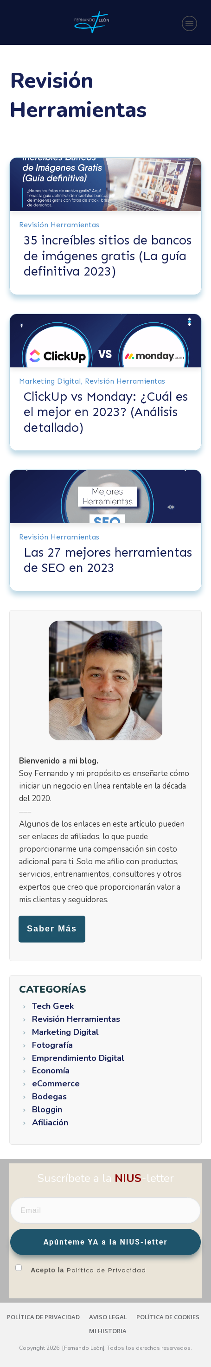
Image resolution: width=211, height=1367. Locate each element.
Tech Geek (53, 1006)
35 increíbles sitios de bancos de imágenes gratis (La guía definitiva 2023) (108, 256)
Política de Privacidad (106, 1270)
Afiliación (50, 1123)
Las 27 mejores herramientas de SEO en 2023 (108, 560)
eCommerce (56, 1084)
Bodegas (49, 1097)
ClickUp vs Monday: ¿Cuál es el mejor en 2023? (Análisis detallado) (106, 412)
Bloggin (47, 1110)
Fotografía (52, 1045)
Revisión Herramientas (59, 224)
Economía (51, 1071)
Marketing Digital (50, 381)
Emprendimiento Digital (78, 1058)
